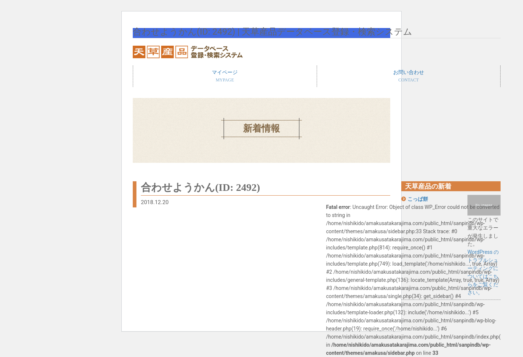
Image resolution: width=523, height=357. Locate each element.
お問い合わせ (409, 76)
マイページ (225, 76)
